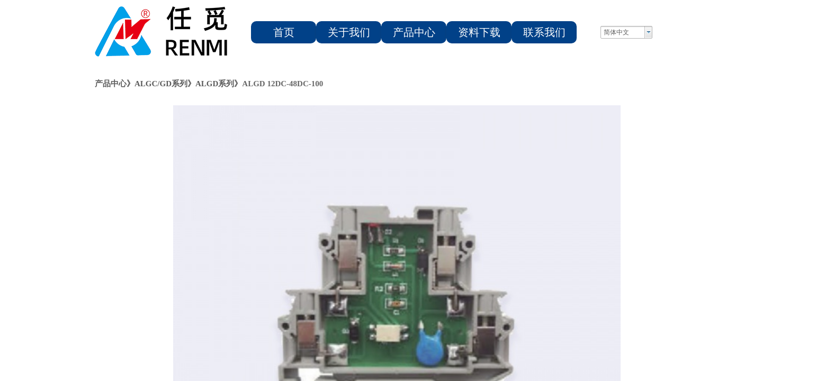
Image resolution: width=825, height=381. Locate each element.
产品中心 (414, 32)
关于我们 (349, 32)
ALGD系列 (214, 83)
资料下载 (479, 32)
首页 (283, 32)
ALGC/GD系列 (160, 83)
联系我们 (544, 32)
